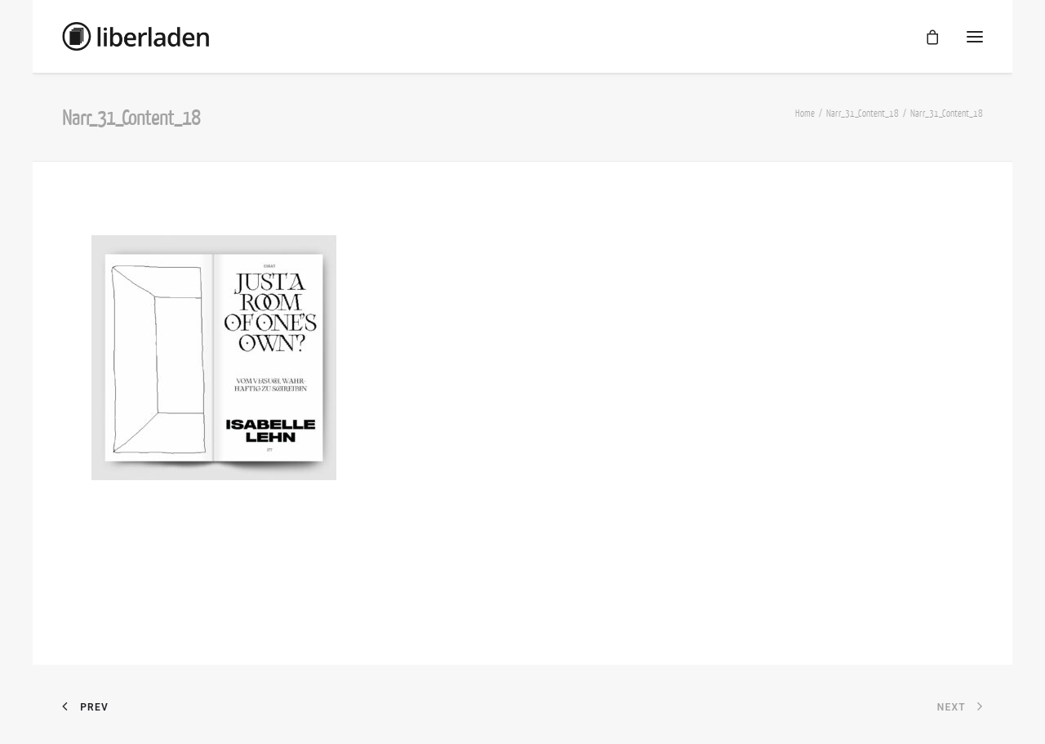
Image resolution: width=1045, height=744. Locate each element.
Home (805, 113)
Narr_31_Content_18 (862, 113)
